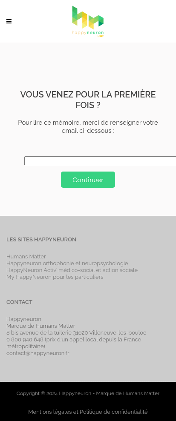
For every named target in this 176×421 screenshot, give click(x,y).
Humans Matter (26, 256)
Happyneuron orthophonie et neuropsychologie (67, 263)
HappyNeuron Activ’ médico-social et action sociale (72, 270)
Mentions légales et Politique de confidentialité (87, 412)
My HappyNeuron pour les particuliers (55, 277)
